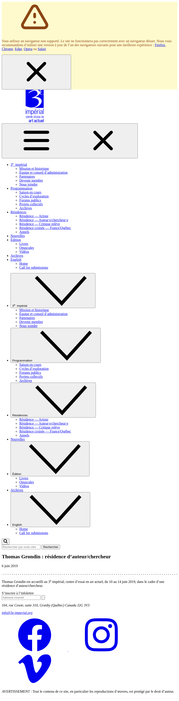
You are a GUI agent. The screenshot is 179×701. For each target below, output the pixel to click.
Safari (42, 49)
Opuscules (26, 248)
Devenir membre (31, 180)
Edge (18, 49)
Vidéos (24, 252)
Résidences (18, 212)
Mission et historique (34, 168)
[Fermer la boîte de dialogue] (36, 72)
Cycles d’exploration (34, 196)
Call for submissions (33, 267)
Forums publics (30, 200)
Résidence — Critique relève (39, 224)
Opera (28, 49)
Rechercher (50, 547)
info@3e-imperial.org (17, 613)
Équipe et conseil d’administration (43, 172)
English (16, 259)
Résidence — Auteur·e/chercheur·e (43, 220)
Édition (16, 240)
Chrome (7, 49)
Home (23, 263)
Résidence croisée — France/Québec (45, 228)
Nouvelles (18, 236)
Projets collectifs (31, 204)
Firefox (160, 45)
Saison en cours (30, 192)
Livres (23, 244)
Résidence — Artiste (33, 216)
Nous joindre (28, 184)
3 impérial (19, 164)
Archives (25, 208)
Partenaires (27, 176)
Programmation (21, 188)
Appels (24, 232)
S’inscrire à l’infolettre (18, 593)
